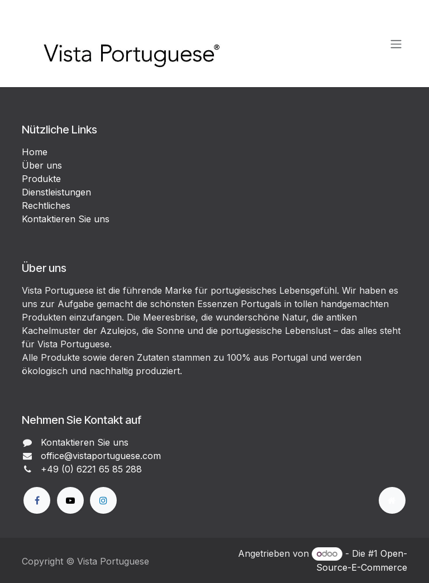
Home (34, 151)
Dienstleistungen (56, 192)
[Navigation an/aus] (396, 43)
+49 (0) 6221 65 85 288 (91, 469)
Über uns (42, 165)
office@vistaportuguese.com (101, 455)
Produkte (41, 178)
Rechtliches (46, 205)
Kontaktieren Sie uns (65, 218)
